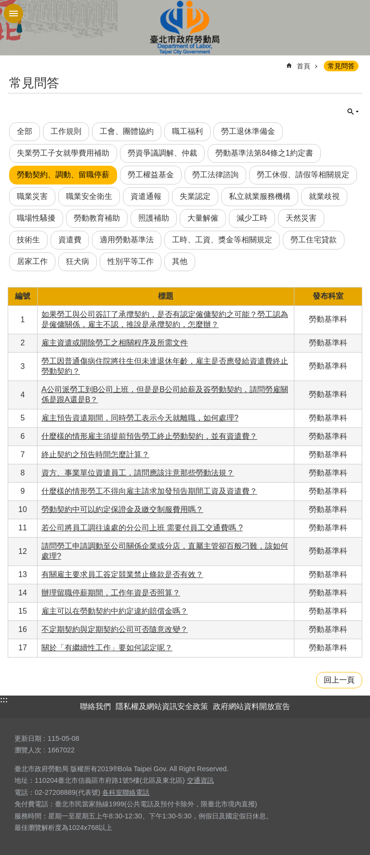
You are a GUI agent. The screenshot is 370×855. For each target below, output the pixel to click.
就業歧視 (324, 196)
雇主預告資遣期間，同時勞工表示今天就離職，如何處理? (139, 418)
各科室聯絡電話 (125, 792)
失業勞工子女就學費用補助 (63, 153)
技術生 (28, 240)
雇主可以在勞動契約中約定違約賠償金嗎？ (114, 611)
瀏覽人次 (27, 750)
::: (4, 700)
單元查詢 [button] (353, 111)
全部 (24, 131)
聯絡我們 (95, 706)
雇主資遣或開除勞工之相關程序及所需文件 (114, 343)
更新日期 (27, 738)
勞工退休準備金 (248, 131)
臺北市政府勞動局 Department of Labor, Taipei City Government (185, 27)
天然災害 (301, 218)
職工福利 (187, 131)
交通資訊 (200, 780)
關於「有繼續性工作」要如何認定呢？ (106, 648)
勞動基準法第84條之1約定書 (264, 153)
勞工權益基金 (151, 175)
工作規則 (66, 131)
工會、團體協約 (127, 131)
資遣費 (69, 240)
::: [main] (14, 62)
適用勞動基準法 (127, 240)
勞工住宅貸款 (314, 240)
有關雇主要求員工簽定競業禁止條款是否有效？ (122, 574)
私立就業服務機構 (260, 196)
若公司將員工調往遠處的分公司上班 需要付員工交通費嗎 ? (142, 528)
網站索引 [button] (13, 13)
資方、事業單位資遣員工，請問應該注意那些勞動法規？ (137, 473)
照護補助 (153, 218)
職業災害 (32, 196)
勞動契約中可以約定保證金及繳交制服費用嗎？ (122, 509)
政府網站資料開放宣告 (251, 706)
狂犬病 (77, 261)
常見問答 (341, 66)
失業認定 (195, 196)
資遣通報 (146, 196)
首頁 (303, 66)
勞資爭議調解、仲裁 (162, 153)
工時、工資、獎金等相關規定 (222, 240)
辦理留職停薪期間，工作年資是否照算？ (110, 593)
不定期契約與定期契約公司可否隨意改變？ (114, 629)
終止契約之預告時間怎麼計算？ (95, 454)
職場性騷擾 (36, 218)
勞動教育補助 (97, 218)
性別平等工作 (130, 261)
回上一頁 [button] (339, 680)
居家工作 (32, 261)
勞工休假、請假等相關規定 (303, 175)
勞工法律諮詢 (215, 175)
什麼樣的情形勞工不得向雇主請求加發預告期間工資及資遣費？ (149, 491)
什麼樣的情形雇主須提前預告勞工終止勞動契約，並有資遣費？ (149, 436)
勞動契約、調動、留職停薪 (63, 175)
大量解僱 (202, 218)
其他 (179, 261)
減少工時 (252, 218)
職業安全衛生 (89, 196)
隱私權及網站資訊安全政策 (162, 706)
